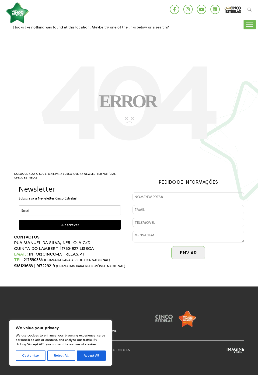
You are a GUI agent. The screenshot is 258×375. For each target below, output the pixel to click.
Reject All (61, 355)
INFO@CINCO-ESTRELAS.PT (57, 254)
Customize (30, 355)
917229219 (45, 265)
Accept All (91, 355)
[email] (70, 210)
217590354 (33, 259)
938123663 (23, 265)
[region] (60, 343)
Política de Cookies (113, 350)
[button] (250, 10)
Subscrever (69, 225)
